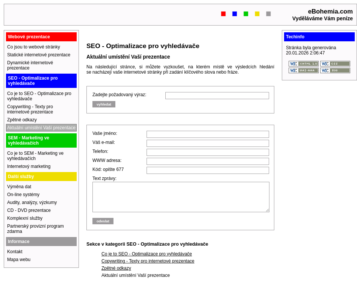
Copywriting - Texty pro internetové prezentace (147, 266)
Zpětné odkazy (116, 273)
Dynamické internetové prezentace (30, 65)
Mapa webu (18, 259)
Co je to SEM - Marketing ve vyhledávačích (35, 156)
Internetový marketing (28, 166)
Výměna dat (19, 186)
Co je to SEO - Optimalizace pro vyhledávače (146, 259)
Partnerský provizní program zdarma (35, 229)
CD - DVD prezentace (29, 210)
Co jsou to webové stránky (33, 47)
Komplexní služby (24, 218)
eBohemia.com (330, 11)
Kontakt (15, 251)
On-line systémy (23, 194)
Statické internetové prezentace (38, 54)
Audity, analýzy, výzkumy (32, 202)
